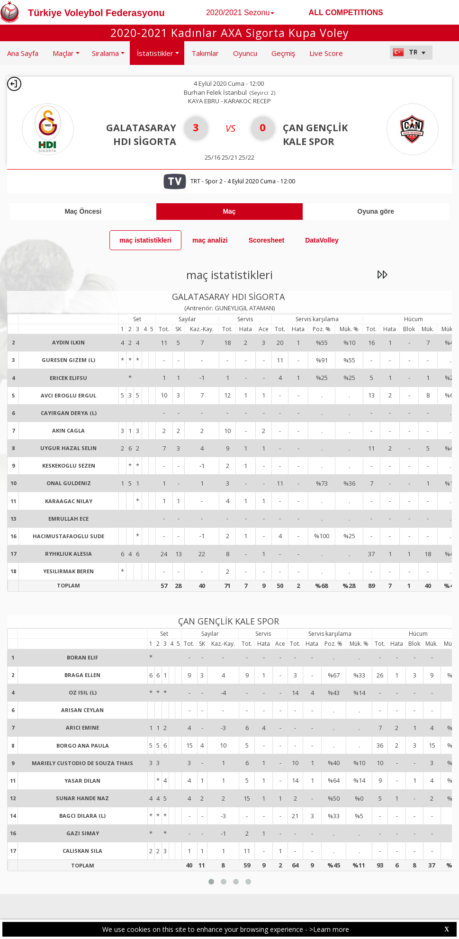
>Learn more (329, 929)
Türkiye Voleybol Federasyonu (96, 13)
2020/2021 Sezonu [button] (240, 13)
